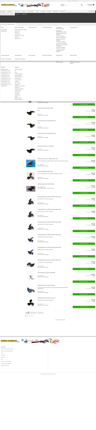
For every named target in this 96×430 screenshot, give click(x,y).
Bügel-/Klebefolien (5, 243)
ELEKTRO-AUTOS (5, 17)
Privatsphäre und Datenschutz (6, 426)
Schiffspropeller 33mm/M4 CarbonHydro (46, 285)
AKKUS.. (37, 9)
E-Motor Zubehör (5, 175)
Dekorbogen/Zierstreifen (6, 225)
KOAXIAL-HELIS (4, 47)
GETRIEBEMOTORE (5, 177)
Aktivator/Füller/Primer (6, 208)
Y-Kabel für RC (4, 158)
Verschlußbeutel (5, 229)
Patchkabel (4, 144)
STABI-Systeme (4, 69)
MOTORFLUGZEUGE (5, 30)
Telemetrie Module (5, 70)
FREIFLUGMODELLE (5, 34)
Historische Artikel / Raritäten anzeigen (8, 285)
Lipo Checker (4, 123)
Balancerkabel (4, 188)
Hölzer (3, 246)
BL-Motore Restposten (6, 264)
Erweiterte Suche (11, 364)
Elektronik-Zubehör (5, 137)
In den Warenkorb (84, 66)
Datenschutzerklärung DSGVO (6, 428)
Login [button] (69, 0)
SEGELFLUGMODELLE (6, 32)
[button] (26, 50)
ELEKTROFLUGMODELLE (6, 39)
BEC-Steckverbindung (5, 134)
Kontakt (2, 418)
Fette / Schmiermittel (5, 222)
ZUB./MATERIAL (62, 9)
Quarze (3, 287)
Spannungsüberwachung (6, 67)
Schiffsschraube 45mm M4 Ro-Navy (45, 82)
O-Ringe (3, 218)
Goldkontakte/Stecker (6, 165)
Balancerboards (4, 186)
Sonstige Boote (4, 92)
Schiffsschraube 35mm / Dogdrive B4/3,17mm (48, 158)
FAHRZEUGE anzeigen (5, 16)
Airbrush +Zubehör (5, 206)
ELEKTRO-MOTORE (5, 171)
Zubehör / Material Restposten (7, 269)
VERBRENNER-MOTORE (6, 178)
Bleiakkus (3, 114)
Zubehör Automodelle (5, 21)
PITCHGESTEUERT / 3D (6, 50)
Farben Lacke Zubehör (6, 241)
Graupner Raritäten (5, 296)
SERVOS (3, 79)
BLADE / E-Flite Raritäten (6, 289)
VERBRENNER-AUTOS (5, 19)
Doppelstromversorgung (6, 62)
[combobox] (33, 50)
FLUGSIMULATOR (5, 139)
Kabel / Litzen (4, 141)
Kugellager (4, 248)
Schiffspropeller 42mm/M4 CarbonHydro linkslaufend (49, 260)
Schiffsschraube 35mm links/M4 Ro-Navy (47, 133)
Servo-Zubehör (4, 77)
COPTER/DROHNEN (5, 52)
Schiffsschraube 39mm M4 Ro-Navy (45, 108)
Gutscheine (3, 420)
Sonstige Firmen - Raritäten (6, 310)
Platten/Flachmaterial (5, 232)
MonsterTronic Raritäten (6, 303)
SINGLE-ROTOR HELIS (6, 49)
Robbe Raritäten (4, 305)
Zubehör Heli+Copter (5, 54)
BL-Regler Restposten (5, 266)
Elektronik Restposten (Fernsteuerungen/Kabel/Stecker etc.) (11, 276)
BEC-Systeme (4, 60)
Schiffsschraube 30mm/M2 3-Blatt (45, 171)
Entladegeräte (4, 193)
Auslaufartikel (3, 257)
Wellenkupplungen (6, 103)
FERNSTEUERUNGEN (5, 76)
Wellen (4, 101)
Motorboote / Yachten (5, 87)
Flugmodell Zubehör (5, 41)
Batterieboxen (4, 132)
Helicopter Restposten (6, 279)
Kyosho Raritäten (5, 301)
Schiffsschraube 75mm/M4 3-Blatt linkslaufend (48, 57)
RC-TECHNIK (23, 9)
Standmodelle (4, 94)
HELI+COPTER (16, 9)
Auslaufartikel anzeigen (6, 259)
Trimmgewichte (4, 227)
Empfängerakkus (5, 117)
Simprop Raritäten (5, 306)
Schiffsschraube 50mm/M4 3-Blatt (45, 70)
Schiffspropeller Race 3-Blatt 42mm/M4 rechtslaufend (49, 196)
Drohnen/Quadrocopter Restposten (8, 273)
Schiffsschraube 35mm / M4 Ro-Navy (46, 146)
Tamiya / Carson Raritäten (6, 308)
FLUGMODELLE (10, 9)
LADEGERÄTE (4, 198)
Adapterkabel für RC (5, 130)
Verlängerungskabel (5, 155)
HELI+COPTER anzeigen (6, 45)
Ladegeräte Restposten (6, 268)
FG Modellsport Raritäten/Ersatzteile (8, 294)
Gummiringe (4, 211)
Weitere (89, 9)
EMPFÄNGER (4, 81)
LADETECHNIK (55, 9)
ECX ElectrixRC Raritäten (6, 292)
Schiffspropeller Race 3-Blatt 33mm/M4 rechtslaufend (49, 234)
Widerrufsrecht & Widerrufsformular (7, 413)
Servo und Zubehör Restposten (7, 281)
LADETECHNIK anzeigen (6, 184)
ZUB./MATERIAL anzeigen (6, 204)
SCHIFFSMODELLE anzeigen (7, 85)
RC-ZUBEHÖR (43, 9)
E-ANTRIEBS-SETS (5, 173)
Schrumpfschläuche (5, 162)
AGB (1, 424)
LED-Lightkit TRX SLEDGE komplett (11, 339)
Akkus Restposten (5, 261)
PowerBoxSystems (5, 72)
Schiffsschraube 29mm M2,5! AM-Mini (46, 184)
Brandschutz (4, 191)
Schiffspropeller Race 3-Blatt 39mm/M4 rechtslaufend (49, 209)
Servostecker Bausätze (6, 148)
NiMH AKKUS (4, 110)
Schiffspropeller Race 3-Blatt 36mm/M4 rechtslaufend (49, 222)
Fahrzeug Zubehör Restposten (7, 262)
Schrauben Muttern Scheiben (7, 239)
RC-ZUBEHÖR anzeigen (6, 128)
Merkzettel (74, 0)
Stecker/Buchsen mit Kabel (6, 153)
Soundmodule (4, 151)
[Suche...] (62, 5)
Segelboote (4, 90)
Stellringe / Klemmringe (6, 215)
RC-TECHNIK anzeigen (6, 58)
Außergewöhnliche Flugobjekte (7, 36)
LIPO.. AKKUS (4, 124)
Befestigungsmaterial (5, 220)
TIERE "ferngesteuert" (5, 24)
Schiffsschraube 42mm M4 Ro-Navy (45, 95)
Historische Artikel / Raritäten (6, 283)
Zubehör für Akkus (5, 116)
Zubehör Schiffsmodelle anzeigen (9, 97)
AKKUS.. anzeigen (5, 107)
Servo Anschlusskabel (6, 146)
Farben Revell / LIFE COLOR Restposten (9, 271)
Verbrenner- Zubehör (5, 180)
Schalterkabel (4, 160)
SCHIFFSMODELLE (31, 9)
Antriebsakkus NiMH (5, 112)
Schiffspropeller (5, 99)
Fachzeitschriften (71, 9)
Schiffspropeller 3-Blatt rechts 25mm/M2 (46, 298)
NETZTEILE (4, 195)
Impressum (3, 422)
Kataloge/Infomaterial (81, 9)
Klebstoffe (4, 236)
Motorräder (4, 23)
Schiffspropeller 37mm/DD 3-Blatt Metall (46, 272)
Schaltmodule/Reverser (6, 65)
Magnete (3, 213)
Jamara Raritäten (5, 299)
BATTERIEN (4, 121)
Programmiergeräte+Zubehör (7, 63)
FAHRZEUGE (3, 9)
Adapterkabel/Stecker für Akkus (7, 164)
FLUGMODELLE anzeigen (6, 29)
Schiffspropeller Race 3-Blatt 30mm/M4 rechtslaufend (49, 247)
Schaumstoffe (4, 234)
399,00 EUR (11, 385)
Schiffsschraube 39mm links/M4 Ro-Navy (47, 120)
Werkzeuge (4, 250)
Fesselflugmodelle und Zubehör (7, 37)
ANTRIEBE (49, 9)
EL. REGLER (4, 74)
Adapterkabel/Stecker (5, 200)
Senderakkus (4, 119)
